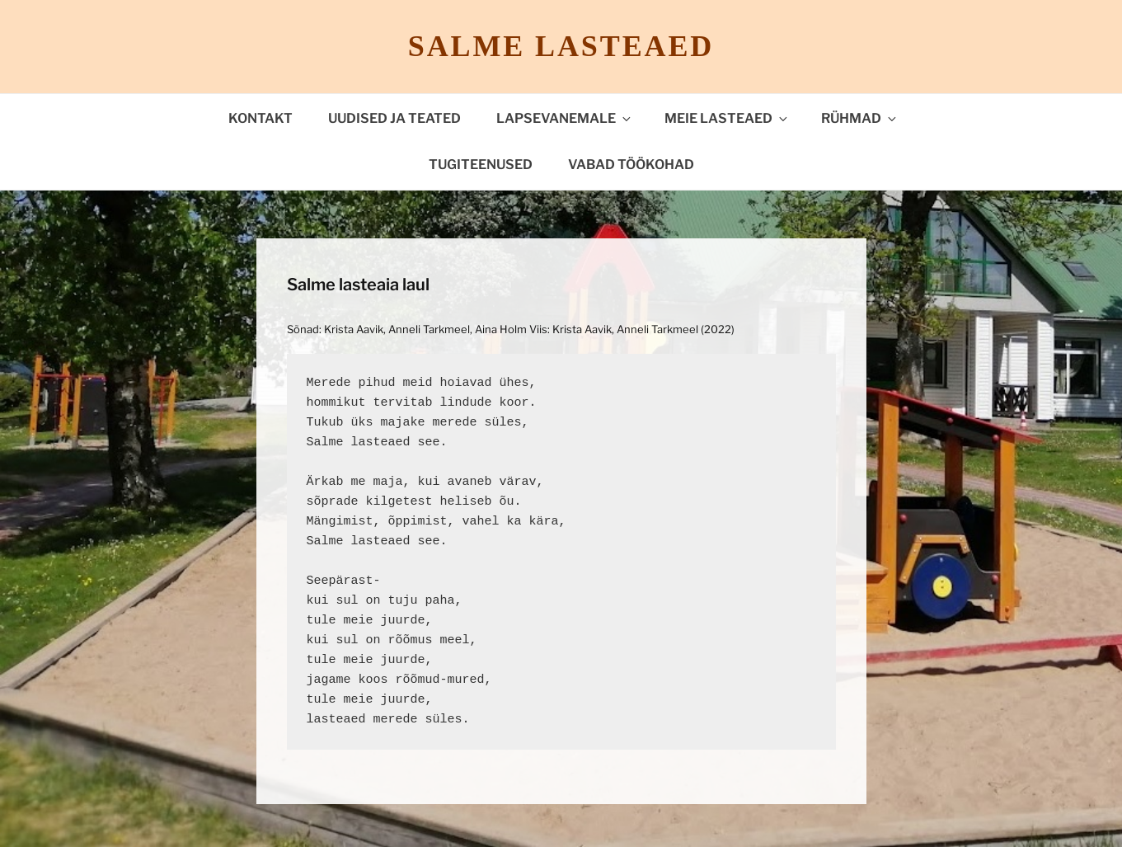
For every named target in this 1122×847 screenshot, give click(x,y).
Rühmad (860, 118)
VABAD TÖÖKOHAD (631, 164)
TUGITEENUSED (481, 164)
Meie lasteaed (727, 118)
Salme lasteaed (561, 46)
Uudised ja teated (394, 118)
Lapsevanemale (564, 118)
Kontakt (260, 118)
